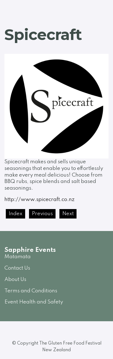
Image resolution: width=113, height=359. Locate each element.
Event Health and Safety (33, 302)
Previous (42, 213)
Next (68, 213)
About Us (15, 279)
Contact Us (17, 268)
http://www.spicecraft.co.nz (39, 199)
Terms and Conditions (30, 290)
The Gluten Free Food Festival (70, 343)
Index (15, 213)
